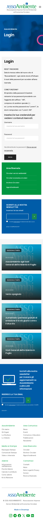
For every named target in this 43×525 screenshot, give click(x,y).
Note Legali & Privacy (31, 470)
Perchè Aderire (7, 469)
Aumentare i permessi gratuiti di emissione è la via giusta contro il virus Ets (21, 320)
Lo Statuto (6, 438)
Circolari (26, 450)
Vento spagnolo (13, 294)
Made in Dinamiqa (21, 510)
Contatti (26, 464)
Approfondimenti (12, 187)
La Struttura (6, 435)
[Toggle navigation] (40, 7)
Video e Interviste (8, 455)
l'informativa (16, 221)
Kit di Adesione (7, 477)
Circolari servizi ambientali (16, 173)
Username (8, 122)
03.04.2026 (9, 314)
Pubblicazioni (28, 438)
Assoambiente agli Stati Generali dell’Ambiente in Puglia (21, 263)
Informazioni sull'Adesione (7, 465)
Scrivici (26, 473)
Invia (10, 157)
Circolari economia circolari (16, 178)
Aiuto (25, 467)
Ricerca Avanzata (29, 476)
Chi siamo (5, 429)
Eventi (25, 432)
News (25, 429)
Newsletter (27, 441)
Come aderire (7, 475)
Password (8, 134)
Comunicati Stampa (9, 453)
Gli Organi (5, 432)
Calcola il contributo (9, 472)
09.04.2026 (9, 258)
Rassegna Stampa (13, 250)
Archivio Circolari (12, 183)
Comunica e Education (31, 435)
